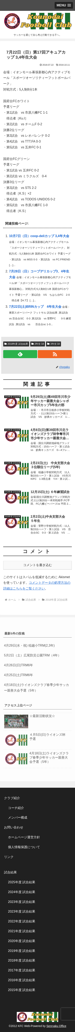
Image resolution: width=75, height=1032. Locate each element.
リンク (9, 857)
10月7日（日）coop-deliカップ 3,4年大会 (39, 236)
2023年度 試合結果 (21, 902)
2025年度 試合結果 (21, 882)
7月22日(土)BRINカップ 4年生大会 (35, 306)
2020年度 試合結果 (21, 941)
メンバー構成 (17, 817)
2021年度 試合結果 (21, 931)
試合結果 (10, 872)
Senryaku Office (56, 1026)
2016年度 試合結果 (21, 980)
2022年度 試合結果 (21, 921)
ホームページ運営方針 (24, 837)
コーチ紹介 (16, 808)
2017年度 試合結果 (21, 970)
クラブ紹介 (13, 798)
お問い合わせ (13, 827)
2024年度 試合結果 (21, 892)
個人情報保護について (24, 847)
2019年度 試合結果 (21, 951)
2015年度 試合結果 (21, 990)
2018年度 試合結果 (21, 960)
